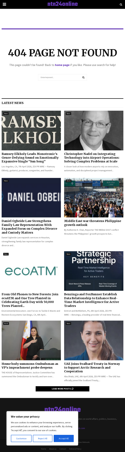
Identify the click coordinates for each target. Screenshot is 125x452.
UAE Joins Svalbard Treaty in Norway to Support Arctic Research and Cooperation (92, 367)
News (6, 113)
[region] (42, 428)
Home (43, 449)
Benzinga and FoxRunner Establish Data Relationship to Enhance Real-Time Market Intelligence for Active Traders (91, 300)
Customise (21, 438)
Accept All (64, 438)
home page (62, 65)
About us (52, 449)
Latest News (13, 103)
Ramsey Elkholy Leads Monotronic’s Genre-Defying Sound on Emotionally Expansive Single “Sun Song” (30, 157)
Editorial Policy (75, 449)
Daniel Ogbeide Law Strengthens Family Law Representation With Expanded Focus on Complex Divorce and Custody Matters (29, 226)
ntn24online (62, 4)
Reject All (42, 438)
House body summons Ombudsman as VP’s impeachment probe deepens (30, 365)
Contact (62, 449)
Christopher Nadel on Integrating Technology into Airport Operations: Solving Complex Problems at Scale (91, 157)
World (69, 181)
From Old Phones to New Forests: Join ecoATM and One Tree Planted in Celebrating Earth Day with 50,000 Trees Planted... (30, 300)
